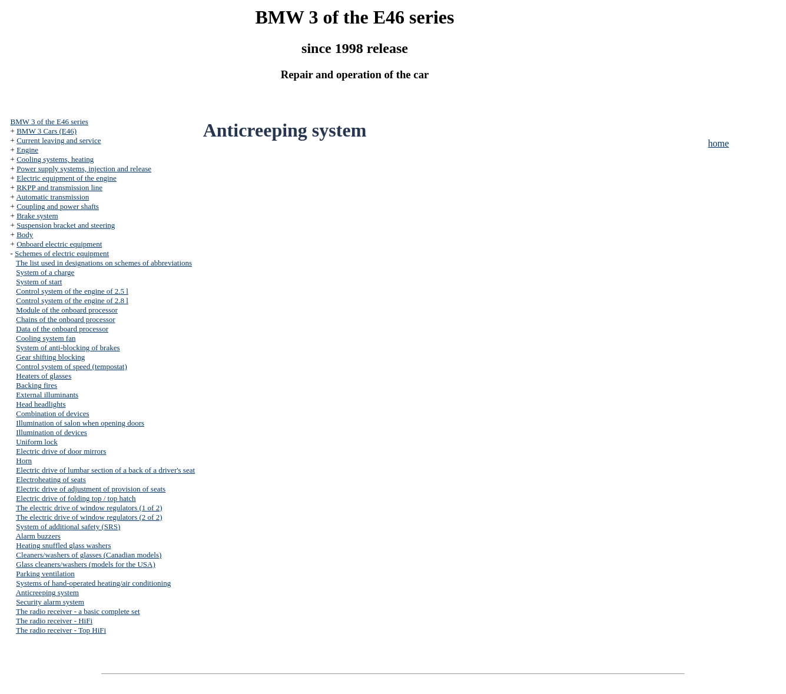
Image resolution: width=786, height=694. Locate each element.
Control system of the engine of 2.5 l (72, 291)
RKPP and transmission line (59, 187)
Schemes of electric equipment (62, 253)
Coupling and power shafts (57, 206)
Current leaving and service (58, 140)
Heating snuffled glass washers (63, 545)
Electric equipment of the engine (66, 178)
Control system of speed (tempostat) (71, 366)
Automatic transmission (52, 196)
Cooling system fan (45, 338)
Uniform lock (36, 441)
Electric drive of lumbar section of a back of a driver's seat (105, 470)
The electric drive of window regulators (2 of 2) (89, 517)
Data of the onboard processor (62, 328)
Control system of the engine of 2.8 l (72, 300)
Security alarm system (50, 601)
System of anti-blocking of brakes (68, 347)
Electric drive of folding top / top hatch (75, 498)
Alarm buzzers (38, 536)
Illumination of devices (51, 432)
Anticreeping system (47, 592)
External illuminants (47, 394)
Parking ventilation (45, 573)
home (718, 143)
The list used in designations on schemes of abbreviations (104, 262)
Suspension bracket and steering (65, 225)
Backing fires (36, 385)
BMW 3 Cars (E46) (46, 131)
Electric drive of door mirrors (61, 451)
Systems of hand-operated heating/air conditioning (93, 583)
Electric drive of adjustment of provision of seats (90, 488)
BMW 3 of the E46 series (49, 121)
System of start (39, 281)
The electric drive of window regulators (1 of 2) (89, 507)
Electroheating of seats (50, 479)
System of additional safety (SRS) (68, 526)
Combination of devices (52, 413)
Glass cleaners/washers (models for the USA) (85, 564)
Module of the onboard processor (67, 310)
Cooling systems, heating (55, 159)
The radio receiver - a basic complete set (78, 611)
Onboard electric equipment (59, 244)
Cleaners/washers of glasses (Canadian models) (88, 554)
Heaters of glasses (43, 375)
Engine (27, 149)
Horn (24, 460)
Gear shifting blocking (50, 357)
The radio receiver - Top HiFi (61, 630)
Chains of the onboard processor (65, 319)
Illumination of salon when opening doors (80, 423)
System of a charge (45, 272)
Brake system (37, 215)
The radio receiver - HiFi (54, 620)
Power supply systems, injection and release (83, 168)
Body (24, 234)
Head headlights (40, 404)
